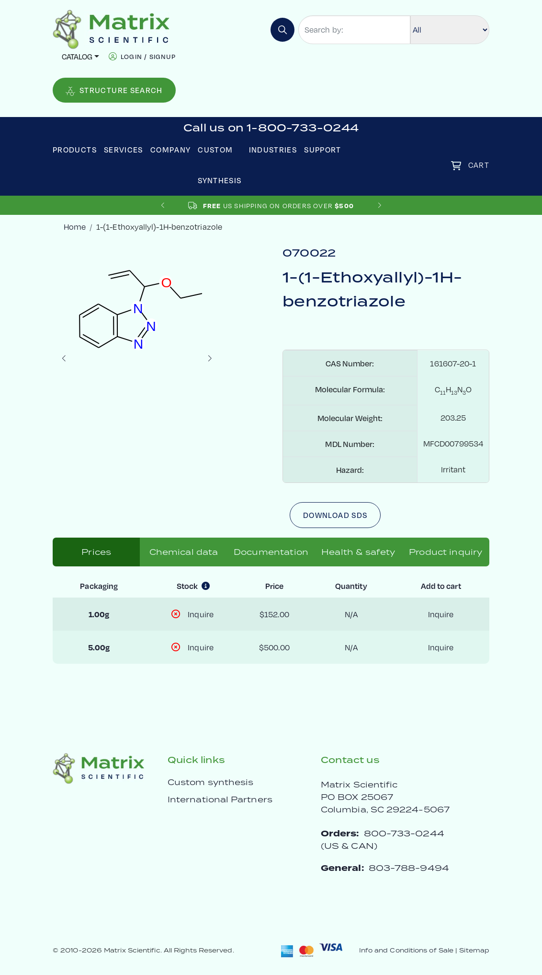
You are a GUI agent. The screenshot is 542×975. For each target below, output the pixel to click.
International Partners (220, 799)
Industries (273, 149)
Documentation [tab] (271, 552)
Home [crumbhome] (75, 226)
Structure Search (114, 90)
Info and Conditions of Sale (406, 950)
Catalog (77, 56)
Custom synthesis (210, 782)
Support (322, 149)
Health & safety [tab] (358, 552)
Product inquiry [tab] (445, 552)
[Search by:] (354, 29)
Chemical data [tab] (183, 552)
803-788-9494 (409, 867)
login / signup (148, 56)
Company (170, 149)
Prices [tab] (96, 552)
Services (123, 149)
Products (75, 149)
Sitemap (474, 950)
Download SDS (335, 515)
